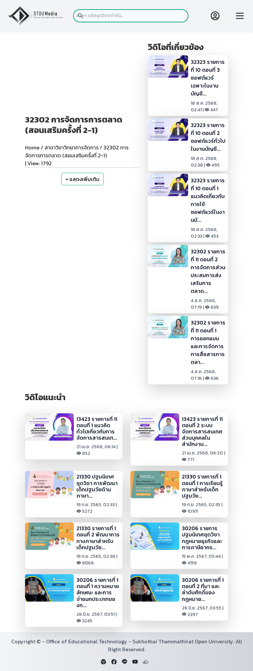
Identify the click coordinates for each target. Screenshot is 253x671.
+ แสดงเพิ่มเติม (82, 179)
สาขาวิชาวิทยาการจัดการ (71, 147)
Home (32, 147)
